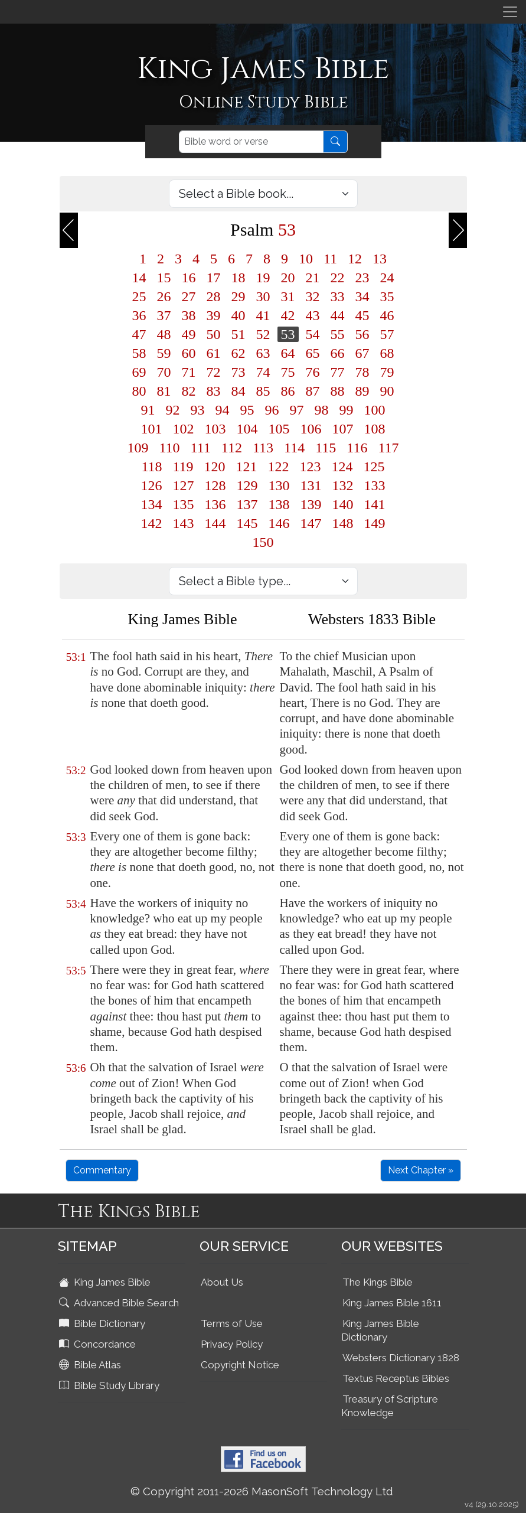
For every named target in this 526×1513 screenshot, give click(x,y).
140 (343, 504)
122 (278, 466)
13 (379, 258)
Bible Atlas (91, 1365)
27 (189, 296)
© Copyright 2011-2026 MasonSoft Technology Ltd (261, 1491)
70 (164, 372)
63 (263, 353)
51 (238, 334)
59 (164, 353)
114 (294, 447)
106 (311, 428)
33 (337, 296)
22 (337, 277)
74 (263, 372)
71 (189, 372)
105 (279, 428)
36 (139, 315)
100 (375, 410)
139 (311, 504)
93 (197, 410)
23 (362, 277)
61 (213, 353)
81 (164, 391)
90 (387, 391)
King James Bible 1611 (392, 1303)
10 (305, 258)
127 (183, 485)
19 (263, 277)
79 (387, 372)
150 (263, 542)
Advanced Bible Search (120, 1303)
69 (139, 372)
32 (313, 296)
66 (337, 353)
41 (263, 315)
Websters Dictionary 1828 (400, 1358)
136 (215, 504)
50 (213, 334)
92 (173, 410)
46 (387, 315)
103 (215, 428)
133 (375, 485)
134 (152, 504)
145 (247, 523)
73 (238, 372)
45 (362, 315)
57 (387, 334)
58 (139, 353)
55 (337, 334)
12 (354, 258)
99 (346, 410)
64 (288, 353)
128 (215, 485)
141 (375, 504)
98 (321, 410)
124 (342, 466)
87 (313, 391)
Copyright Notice (240, 1365)
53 (288, 334)
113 (263, 447)
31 (288, 296)
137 (247, 504)
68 (387, 353)
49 (189, 334)
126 (152, 485)
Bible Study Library (110, 1385)
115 (325, 447)
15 (164, 277)
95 (247, 410)
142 (152, 523)
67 (362, 353)
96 (272, 410)
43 (313, 315)
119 (183, 466)
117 (388, 447)
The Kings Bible (377, 1282)
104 (247, 428)
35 (387, 296)
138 (279, 504)
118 (151, 466)
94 (222, 410)
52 (263, 334)
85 (263, 391)
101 (152, 428)
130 (279, 485)
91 (148, 410)
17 (213, 277)
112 (232, 447)
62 (238, 353)
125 (374, 466)
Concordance (98, 1344)
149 (375, 523)
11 (330, 258)
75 (288, 372)
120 (215, 466)
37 (164, 315)
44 (337, 315)
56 (362, 334)
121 (247, 466)
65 (313, 353)
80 (139, 391)
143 (183, 523)
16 (189, 277)
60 (189, 353)
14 (139, 277)
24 (387, 277)
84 (238, 391)
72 (213, 372)
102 (183, 428)
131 (311, 485)
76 (313, 372)
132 (343, 485)
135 (183, 504)
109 (138, 447)
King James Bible (106, 1282)
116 (357, 447)
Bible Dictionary (103, 1323)
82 (189, 391)
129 (247, 485)
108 (375, 428)
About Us (222, 1282)
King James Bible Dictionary (380, 1330)
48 (164, 334)
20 (288, 277)
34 (362, 296)
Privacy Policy (232, 1344)
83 (213, 391)
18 (238, 277)
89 (362, 391)
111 (200, 447)
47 (139, 334)
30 (263, 296)
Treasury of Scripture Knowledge (389, 1406)
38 (189, 315)
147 (311, 523)
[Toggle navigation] (510, 12)
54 (313, 334)
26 (164, 296)
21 (313, 277)
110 (170, 447)
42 (288, 315)
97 (297, 410)
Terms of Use (232, 1323)
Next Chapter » (420, 1170)
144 (215, 523)
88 (337, 391)
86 (288, 391)
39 (213, 315)
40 (238, 315)
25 (139, 296)
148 (343, 523)
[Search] (251, 142)
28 (213, 296)
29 (238, 296)
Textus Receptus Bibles (395, 1378)
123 (310, 466)
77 (337, 372)
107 (343, 428)
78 (362, 372)
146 (279, 523)
